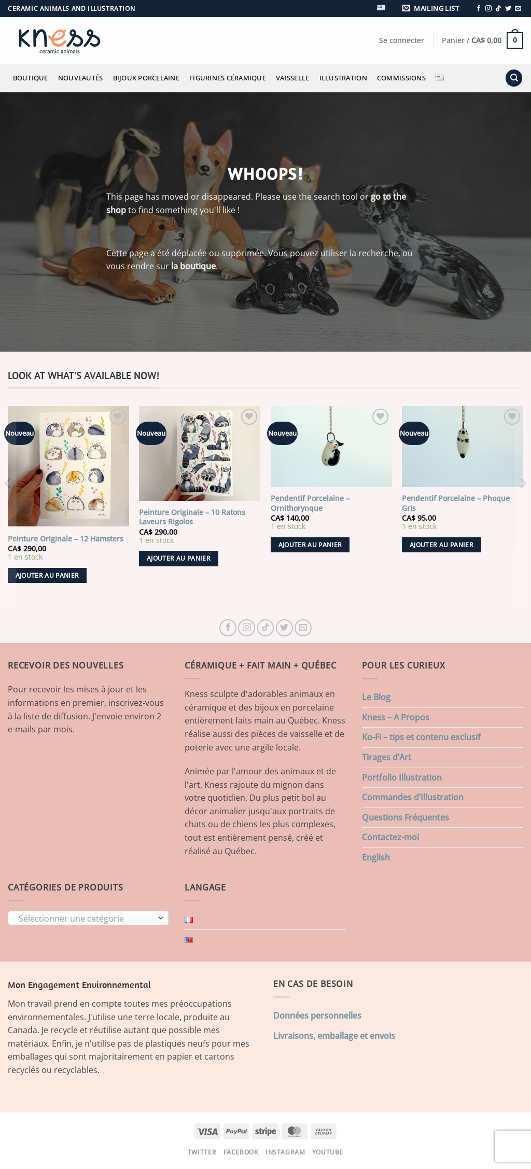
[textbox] (86, 918)
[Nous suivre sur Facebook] (479, 8)
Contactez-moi (390, 837)
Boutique (30, 77)
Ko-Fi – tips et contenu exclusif (421, 737)
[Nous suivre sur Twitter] (508, 8)
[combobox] (88, 918)
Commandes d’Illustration (413, 797)
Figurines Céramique (227, 77)
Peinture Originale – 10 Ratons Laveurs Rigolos (192, 517)
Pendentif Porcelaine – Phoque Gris (456, 503)
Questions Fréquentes (405, 817)
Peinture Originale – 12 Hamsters (65, 539)
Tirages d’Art (386, 757)
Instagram (285, 1152)
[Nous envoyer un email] (518, 8)
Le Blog (376, 697)
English (376, 857)
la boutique (193, 266)
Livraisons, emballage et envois (334, 1035)
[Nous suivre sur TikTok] (498, 8)
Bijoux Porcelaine (146, 77)
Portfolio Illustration (402, 777)
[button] (432, 8)
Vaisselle (292, 77)
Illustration (343, 77)
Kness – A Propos (395, 717)
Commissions (401, 77)
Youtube (327, 1152)
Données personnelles (317, 1015)
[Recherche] (514, 78)
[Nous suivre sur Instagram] (488, 8)
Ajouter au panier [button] (47, 575)
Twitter (202, 1152)
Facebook (241, 1152)
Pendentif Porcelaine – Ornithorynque (310, 503)
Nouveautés (80, 77)
